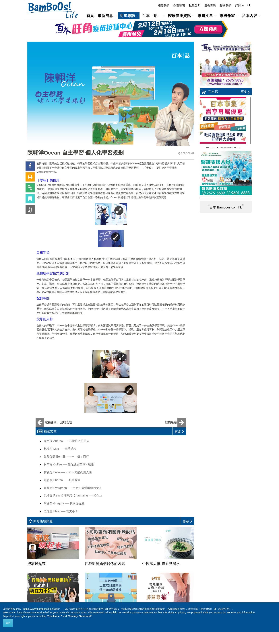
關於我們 (163, 5)
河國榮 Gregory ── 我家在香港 (64, 503)
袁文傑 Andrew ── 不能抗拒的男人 (66, 440)
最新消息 (107, 16)
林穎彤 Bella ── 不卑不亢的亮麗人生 (68, 472)
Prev (205, 198)
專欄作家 (229, 16)
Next (246, 198)
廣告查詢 (210, 5)
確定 (8, 623)
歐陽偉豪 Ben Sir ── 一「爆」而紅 (66, 456)
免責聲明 (179, 5)
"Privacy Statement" (79, 616)
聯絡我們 (225, 5)
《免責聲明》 (205, 608)
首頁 (90, 16)
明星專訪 (129, 16)
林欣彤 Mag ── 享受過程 (60, 448)
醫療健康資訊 (181, 16)
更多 (245, 91)
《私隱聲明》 (224, 608)
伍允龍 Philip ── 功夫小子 (61, 511)
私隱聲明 (194, 5)
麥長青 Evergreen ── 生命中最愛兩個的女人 (73, 487)
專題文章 (207, 16)
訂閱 (239, 5)
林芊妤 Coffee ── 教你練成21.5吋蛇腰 (69, 464)
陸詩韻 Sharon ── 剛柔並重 (62, 480)
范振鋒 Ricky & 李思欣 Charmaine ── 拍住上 (73, 495)
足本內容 (251, 16)
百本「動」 (153, 16)
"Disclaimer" (54, 616)
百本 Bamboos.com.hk (226, 207)
